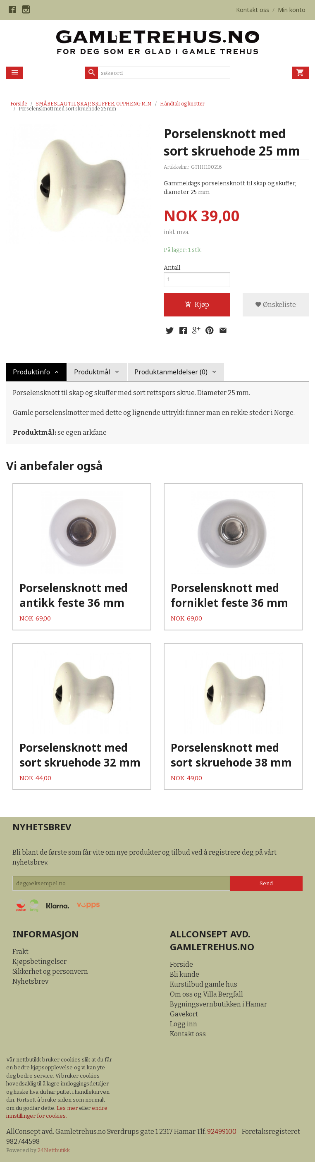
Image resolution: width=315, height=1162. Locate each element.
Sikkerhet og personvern (50, 971)
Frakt (20, 951)
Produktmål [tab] (92, 372)
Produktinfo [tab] (31, 372)
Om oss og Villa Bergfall (206, 993)
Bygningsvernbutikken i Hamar (218, 1003)
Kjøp (197, 305)
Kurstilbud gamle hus (203, 983)
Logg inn (183, 1023)
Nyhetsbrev (30, 981)
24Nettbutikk (54, 1150)
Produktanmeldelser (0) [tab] (171, 372)
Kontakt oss (188, 1033)
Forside (18, 104)
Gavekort (184, 1013)
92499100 (221, 1131)
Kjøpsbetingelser (39, 961)
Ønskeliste (275, 305)
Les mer (68, 1107)
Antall (172, 267)
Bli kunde (184, 974)
